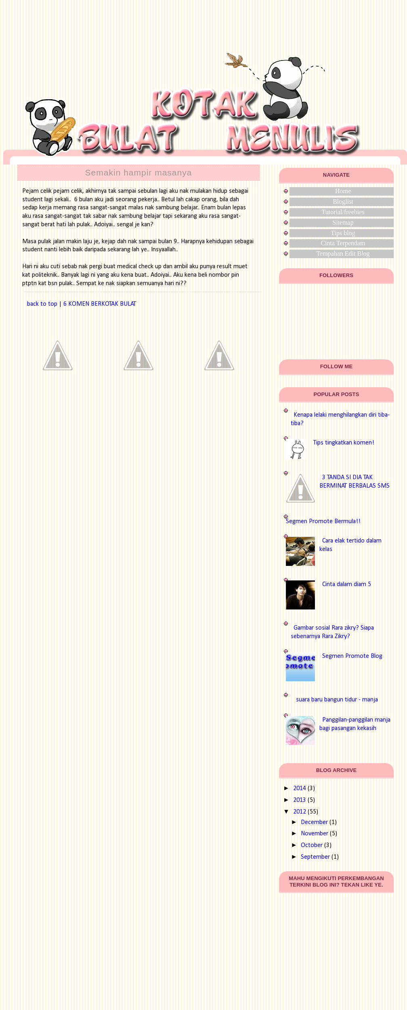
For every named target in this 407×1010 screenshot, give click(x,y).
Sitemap (342, 222)
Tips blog (343, 233)
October (312, 845)
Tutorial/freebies (342, 212)
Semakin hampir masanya (138, 172)
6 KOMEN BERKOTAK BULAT (99, 304)
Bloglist (343, 201)
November (314, 834)
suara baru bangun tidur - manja (337, 700)
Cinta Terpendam (343, 243)
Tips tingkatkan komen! (343, 443)
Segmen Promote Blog (352, 656)
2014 (299, 788)
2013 (299, 800)
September (315, 857)
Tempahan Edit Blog (342, 253)
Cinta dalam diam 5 (346, 584)
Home (343, 191)
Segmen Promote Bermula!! (323, 521)
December (314, 822)
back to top (42, 304)
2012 (299, 812)
